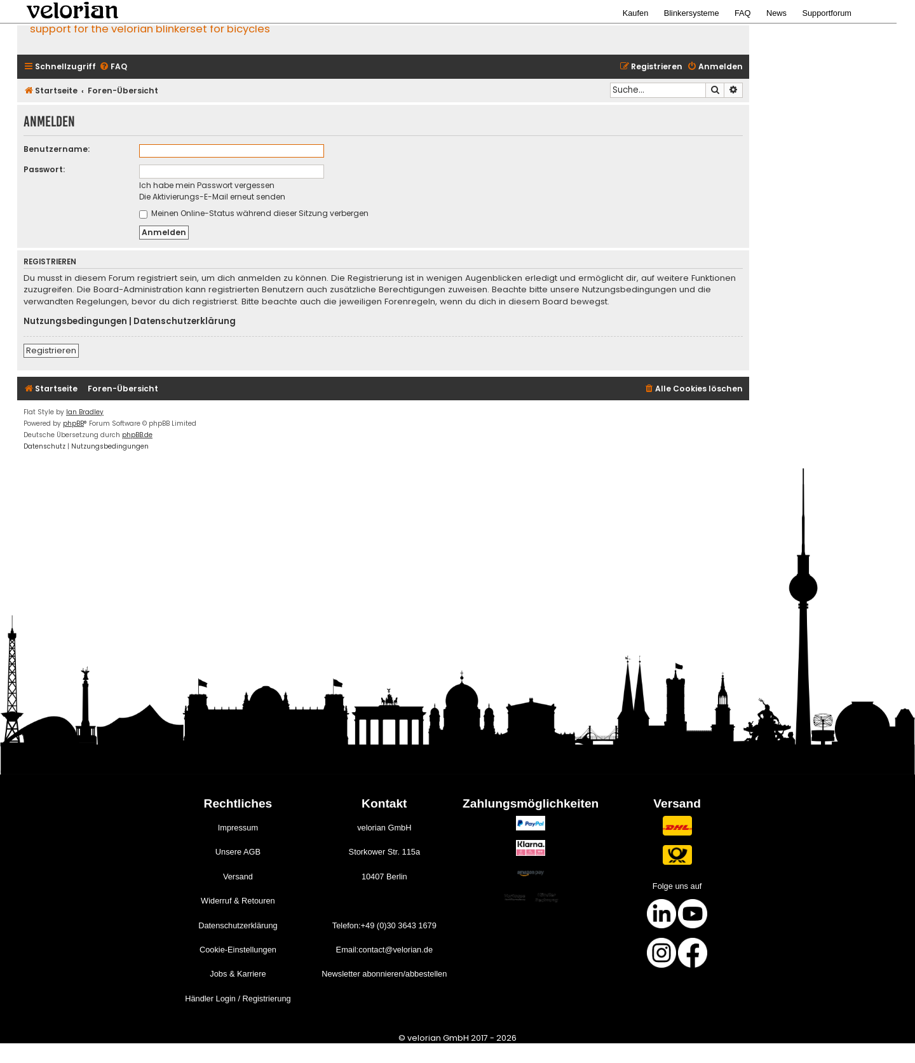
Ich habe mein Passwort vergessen (206, 185)
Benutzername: (57, 149)
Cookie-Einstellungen (238, 949)
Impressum (238, 827)
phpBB (73, 423)
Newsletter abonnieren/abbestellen (384, 973)
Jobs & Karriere (238, 973)
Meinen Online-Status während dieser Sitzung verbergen (254, 213)
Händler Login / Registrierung (237, 998)
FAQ (743, 13)
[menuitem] (113, 67)
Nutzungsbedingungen (75, 321)
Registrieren (51, 350)
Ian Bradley (85, 412)
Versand (238, 876)
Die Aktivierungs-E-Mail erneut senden (212, 196)
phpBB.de (137, 435)
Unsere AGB (238, 851)
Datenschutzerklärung (184, 321)
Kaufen (636, 13)
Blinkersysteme (691, 13)
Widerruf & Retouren (238, 900)
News (776, 13)
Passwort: (44, 169)
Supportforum (826, 13)
